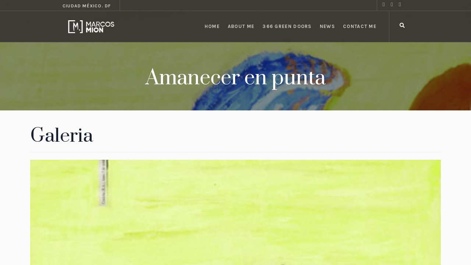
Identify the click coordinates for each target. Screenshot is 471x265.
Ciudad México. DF (87, 5)
